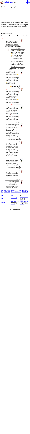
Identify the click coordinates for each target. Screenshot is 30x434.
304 (25, 192)
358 (5, 190)
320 (2, 192)
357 (7, 190)
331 (15, 191)
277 (7, 193)
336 (8, 191)
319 (4, 192)
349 (18, 190)
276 (8, 193)
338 (5, 191)
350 (16, 190)
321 (1, 192)
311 (15, 192)
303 (26, 192)
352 (14, 190)
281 (1, 193)
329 (18, 191)
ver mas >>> (15, 199)
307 (20, 192)
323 (26, 191)
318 (5, 192)
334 (11, 191)
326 (22, 191)
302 (27, 192)
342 (27, 190)
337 (7, 191)
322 (27, 191)
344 (25, 190)
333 (12, 191)
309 (18, 192)
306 (22, 192)
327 (20, 191)
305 (23, 192)
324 (25, 191)
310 (16, 192)
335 (9, 191)
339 (4, 191)
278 (5, 193)
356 (8, 190)
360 (2, 190)
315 (9, 192)
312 (14, 192)
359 (4, 190)
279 (4, 193)
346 (22, 190)
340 (2, 191)
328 (19, 191)
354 (11, 190)
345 (23, 190)
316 (8, 192)
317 (7, 192)
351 (15, 190)
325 (23, 191)
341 (1, 191)
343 (26, 190)
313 (12, 192)
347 (20, 190)
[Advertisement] (12, 14)
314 (11, 192)
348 (19, 190)
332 (14, 191)
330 (16, 191)
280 (2, 193)
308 (19, 192)
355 (9, 190)
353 (12, 190)
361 (1, 190)
